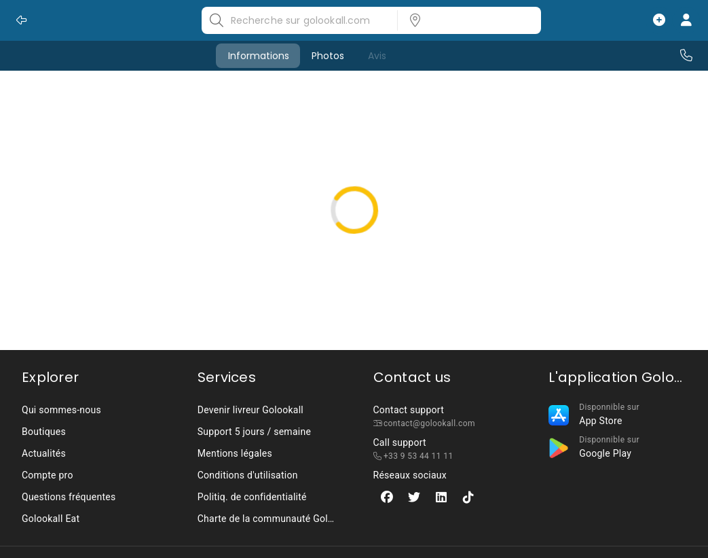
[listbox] (465, 20)
